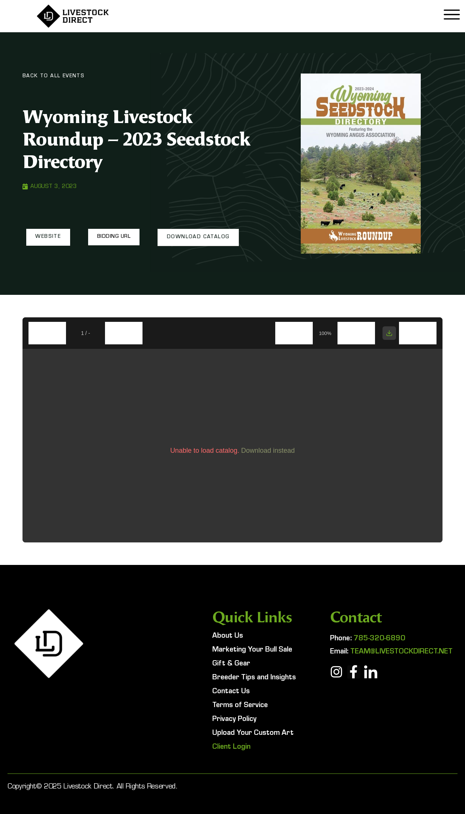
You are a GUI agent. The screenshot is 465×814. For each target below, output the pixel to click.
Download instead (268, 450)
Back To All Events (53, 76)
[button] (48, 237)
